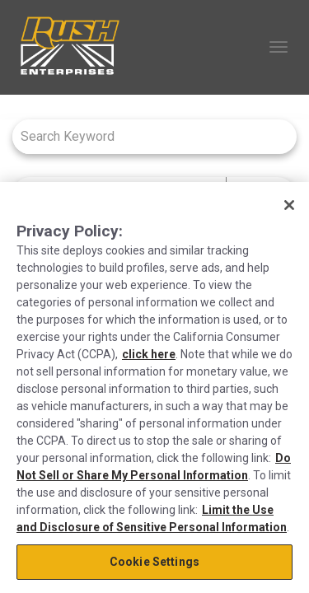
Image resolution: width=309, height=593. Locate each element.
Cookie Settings (154, 561)
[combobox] (146, 136)
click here (149, 354)
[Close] (289, 205)
